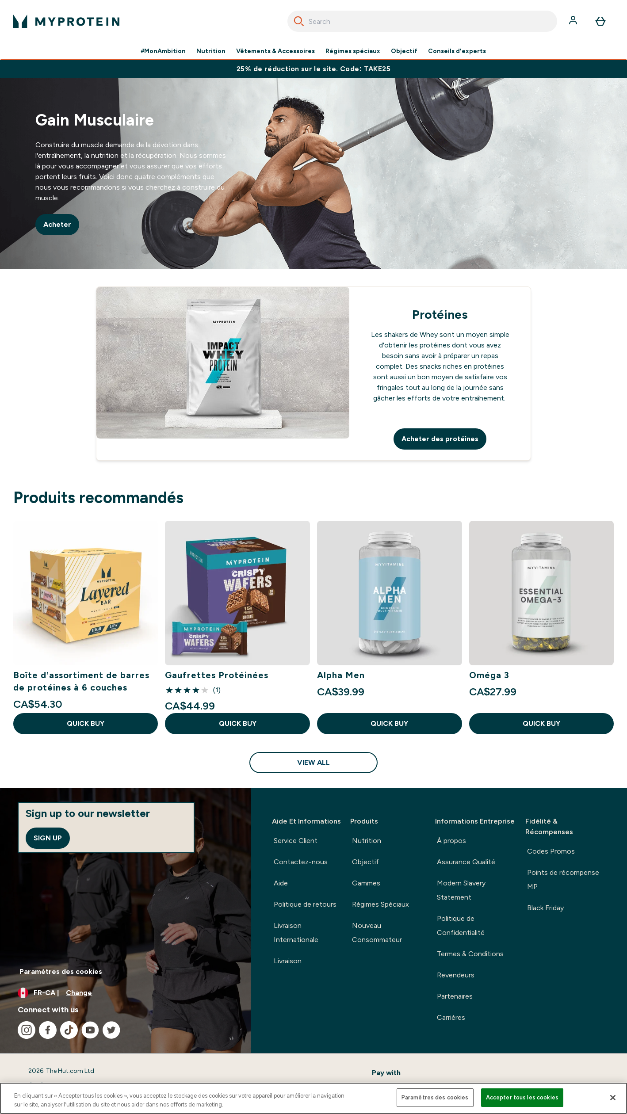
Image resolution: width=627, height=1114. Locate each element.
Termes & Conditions (470, 954)
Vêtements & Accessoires (275, 51)
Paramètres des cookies (60, 971)
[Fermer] (613, 1097)
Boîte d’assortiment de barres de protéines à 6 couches (81, 681)
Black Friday (545, 908)
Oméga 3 (489, 675)
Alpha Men (341, 675)
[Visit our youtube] (90, 1030)
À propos (451, 840)
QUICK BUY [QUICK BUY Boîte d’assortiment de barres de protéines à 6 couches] (85, 723)
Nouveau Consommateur (377, 932)
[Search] (299, 21)
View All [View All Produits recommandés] (313, 762)
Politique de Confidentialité (461, 925)
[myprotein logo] (66, 21)
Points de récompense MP (563, 879)
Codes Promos (551, 851)
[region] (313, 1098)
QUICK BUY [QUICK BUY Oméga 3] (541, 723)
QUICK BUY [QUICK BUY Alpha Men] (389, 723)
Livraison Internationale (296, 932)
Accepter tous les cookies (522, 1097)
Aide (281, 883)
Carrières (451, 1017)
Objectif (404, 51)
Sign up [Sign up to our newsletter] (48, 838)
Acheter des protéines (439, 439)
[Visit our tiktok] (69, 1030)
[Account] (574, 21)
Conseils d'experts (457, 51)
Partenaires (455, 996)
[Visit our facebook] (48, 1030)
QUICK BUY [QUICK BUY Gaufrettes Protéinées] (237, 723)
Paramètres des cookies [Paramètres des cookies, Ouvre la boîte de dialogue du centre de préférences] (435, 1097)
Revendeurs (455, 975)
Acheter (57, 224)
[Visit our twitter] (111, 1030)
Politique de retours (305, 904)
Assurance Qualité (466, 862)
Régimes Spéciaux (380, 904)
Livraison (288, 961)
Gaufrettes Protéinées (216, 675)
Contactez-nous (301, 862)
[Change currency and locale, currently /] (125, 993)
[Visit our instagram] (26, 1030)
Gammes (366, 883)
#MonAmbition (163, 51)
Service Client (295, 840)
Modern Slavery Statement (461, 890)
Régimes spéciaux (352, 51)
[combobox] (422, 21)
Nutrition (211, 51)
